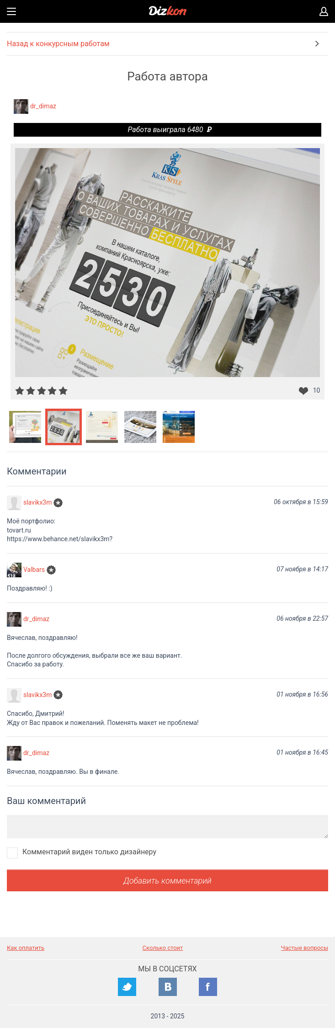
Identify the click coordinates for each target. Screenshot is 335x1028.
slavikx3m (37, 502)
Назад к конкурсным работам (58, 43)
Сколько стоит (163, 947)
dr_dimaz (43, 106)
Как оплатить (25, 947)
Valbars (34, 569)
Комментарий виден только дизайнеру (89, 851)
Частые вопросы (304, 947)
